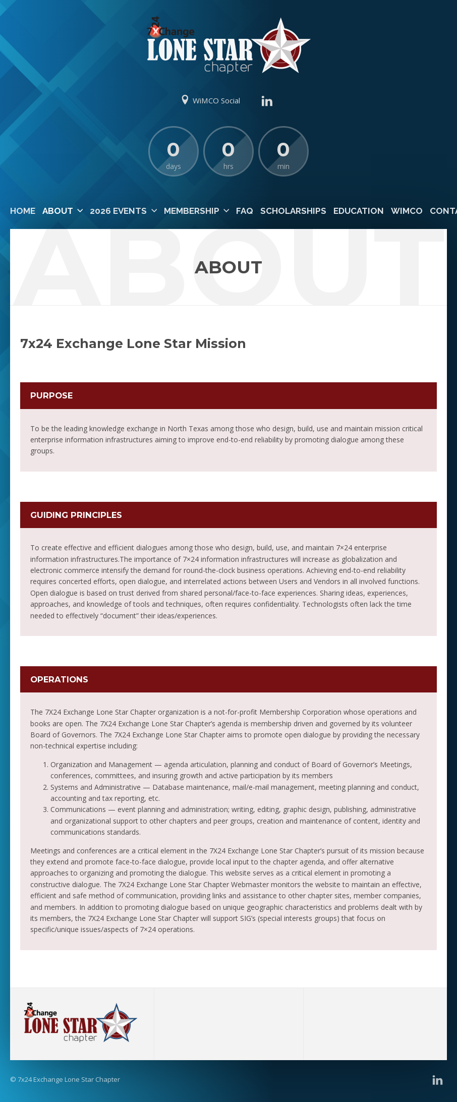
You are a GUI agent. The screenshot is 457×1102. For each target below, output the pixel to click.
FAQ (244, 211)
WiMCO (407, 211)
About (57, 211)
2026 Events (118, 211)
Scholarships (293, 211)
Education (358, 211)
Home (22, 211)
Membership (191, 211)
